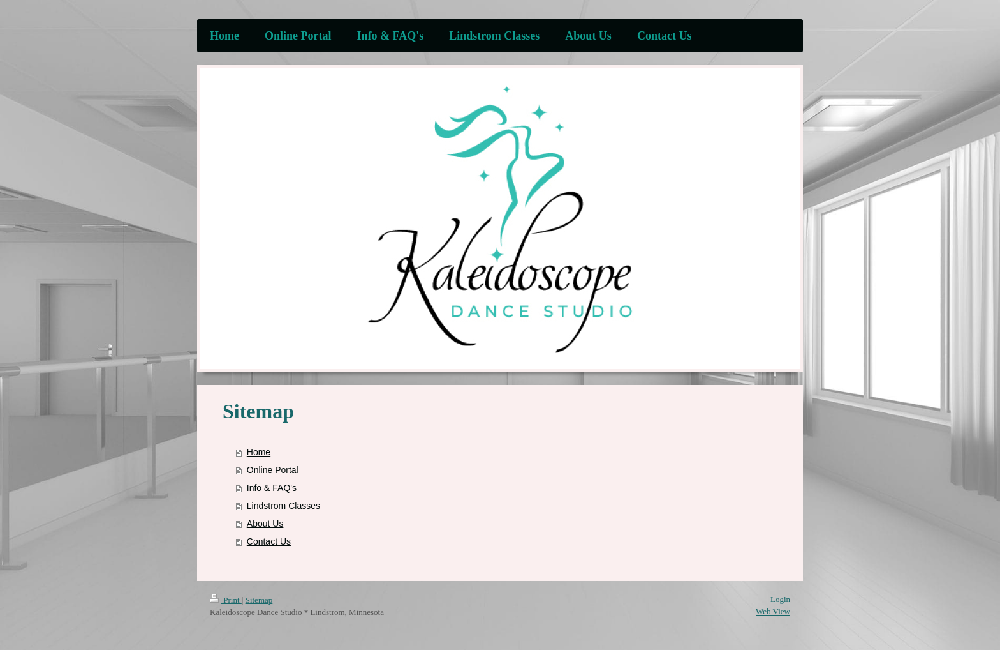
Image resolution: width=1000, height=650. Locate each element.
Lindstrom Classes (283, 506)
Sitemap (259, 600)
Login (780, 599)
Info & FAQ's (272, 488)
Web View (773, 611)
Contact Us (269, 541)
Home (258, 452)
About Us (265, 523)
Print (226, 600)
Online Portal (272, 470)
